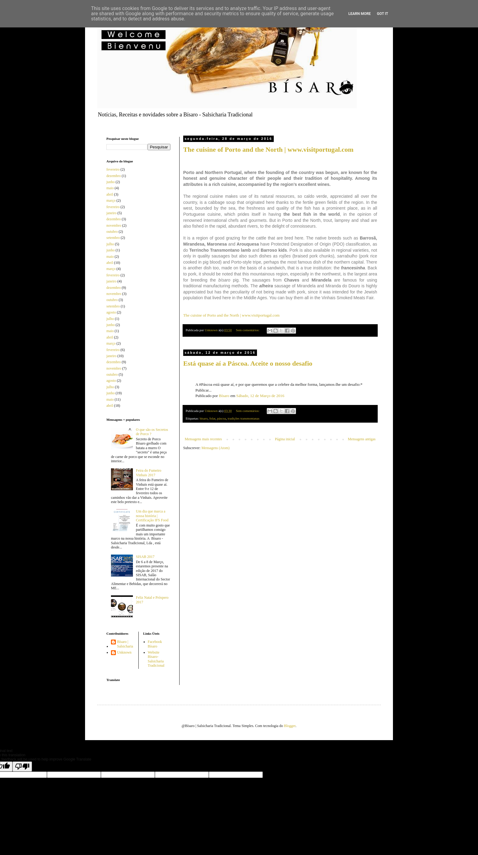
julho (110, 244)
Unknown (124, 652)
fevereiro (113, 169)
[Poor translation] (22, 766)
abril (109, 194)
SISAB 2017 (145, 557)
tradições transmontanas (243, 418)
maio (110, 188)
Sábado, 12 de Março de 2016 (260, 395)
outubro (112, 231)
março (111, 200)
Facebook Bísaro (155, 644)
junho (110, 182)
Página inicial (285, 439)
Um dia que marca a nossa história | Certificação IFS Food (152, 515)
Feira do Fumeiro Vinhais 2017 (148, 472)
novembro (113, 225)
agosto (111, 312)
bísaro (204, 418)
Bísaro (224, 395)
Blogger (289, 726)
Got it (382, 14)
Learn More (359, 14)
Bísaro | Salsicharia (125, 644)
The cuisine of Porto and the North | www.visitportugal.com (268, 149)
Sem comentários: (248, 330)
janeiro (111, 213)
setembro (113, 238)
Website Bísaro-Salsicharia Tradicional (156, 659)
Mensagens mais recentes (203, 439)
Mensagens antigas (362, 439)
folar (212, 418)
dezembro (113, 176)
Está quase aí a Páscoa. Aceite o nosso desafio (247, 363)
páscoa (221, 418)
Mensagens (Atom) (216, 448)
